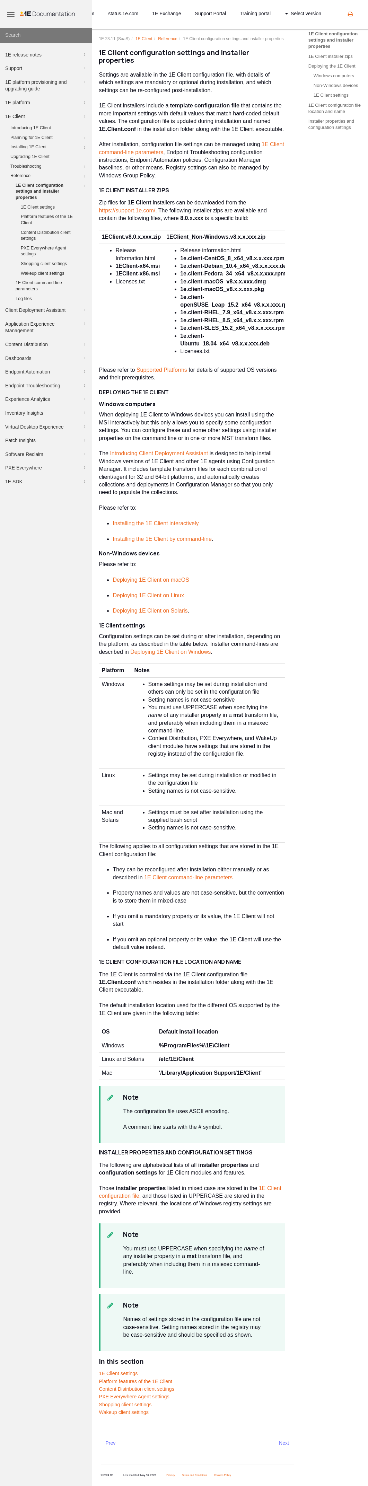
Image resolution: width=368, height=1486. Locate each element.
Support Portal (210, 13)
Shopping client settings (44, 263)
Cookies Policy (222, 1475)
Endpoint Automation (46, 372)
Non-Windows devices (336, 85)
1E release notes (46, 55)
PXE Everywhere (46, 468)
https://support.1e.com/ (127, 210)
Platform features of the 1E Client (47, 219)
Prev (111, 1443)
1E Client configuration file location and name (334, 108)
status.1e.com (123, 13)
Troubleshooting (48, 167)
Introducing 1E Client (30, 127)
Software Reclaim (46, 454)
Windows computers (334, 75)
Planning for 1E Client (48, 138)
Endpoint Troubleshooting (46, 385)
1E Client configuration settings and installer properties (51, 191)
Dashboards (46, 358)
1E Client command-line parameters (39, 285)
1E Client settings (38, 207)
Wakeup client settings (42, 273)
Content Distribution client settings (46, 235)
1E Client (46, 116)
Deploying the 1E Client (332, 66)
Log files (24, 298)
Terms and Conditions (194, 1475)
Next (284, 1443)
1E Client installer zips (330, 56)
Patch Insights (46, 440)
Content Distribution (46, 344)
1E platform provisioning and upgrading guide (46, 85)
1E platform (46, 102)
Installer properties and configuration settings (331, 124)
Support (46, 68)
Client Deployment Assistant (46, 310)
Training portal (255, 13)
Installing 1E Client (48, 147)
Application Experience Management (46, 327)
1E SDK (46, 481)
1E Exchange (166, 13)
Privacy (170, 1475)
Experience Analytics (46, 399)
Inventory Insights (46, 413)
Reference (48, 176)
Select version (303, 13)
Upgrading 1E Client (30, 156)
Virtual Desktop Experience (46, 427)
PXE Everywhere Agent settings (43, 251)
